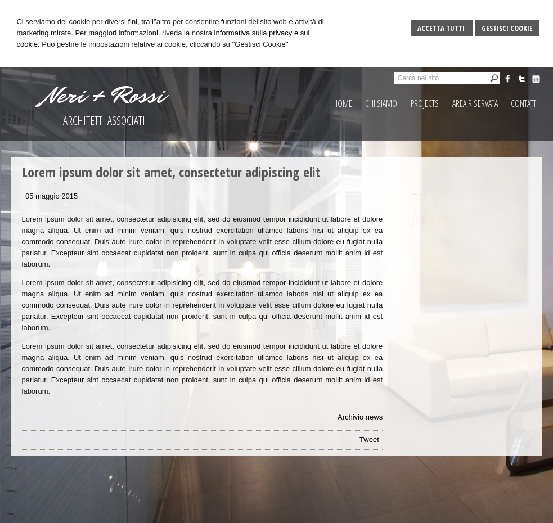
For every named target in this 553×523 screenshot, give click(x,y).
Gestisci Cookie (507, 28)
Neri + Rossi (104, 95)
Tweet (369, 439)
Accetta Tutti (441, 28)
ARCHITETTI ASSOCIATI (104, 120)
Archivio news (360, 417)
